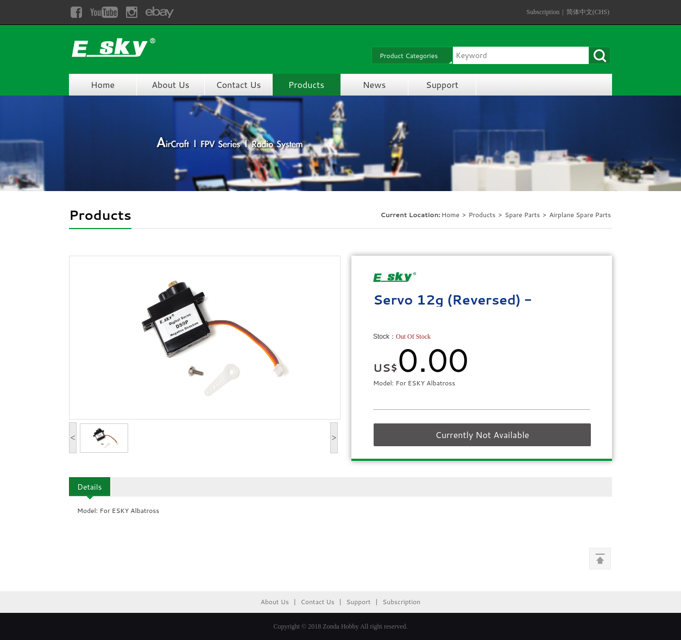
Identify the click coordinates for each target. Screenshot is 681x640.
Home (103, 84)
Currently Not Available (482, 434)
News (374, 84)
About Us (170, 84)
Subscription (543, 12)
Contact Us (238, 84)
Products (306, 84)
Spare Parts (523, 214)
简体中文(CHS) (587, 12)
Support (442, 84)
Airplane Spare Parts (580, 214)
